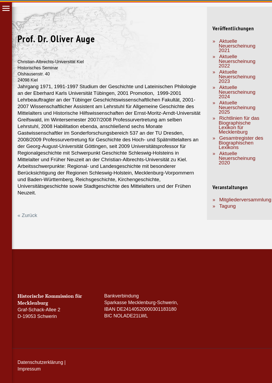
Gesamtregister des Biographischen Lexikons (241, 142)
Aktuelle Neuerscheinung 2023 (237, 76)
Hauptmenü (6, 8)
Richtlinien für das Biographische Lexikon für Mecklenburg (239, 125)
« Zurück (27, 215)
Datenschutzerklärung (40, 362)
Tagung (227, 206)
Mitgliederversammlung (245, 199)
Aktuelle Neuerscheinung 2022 (237, 61)
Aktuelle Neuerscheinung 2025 (237, 107)
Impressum (29, 369)
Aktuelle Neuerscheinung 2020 (237, 158)
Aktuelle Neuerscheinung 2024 (237, 91)
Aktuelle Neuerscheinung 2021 (237, 45)
